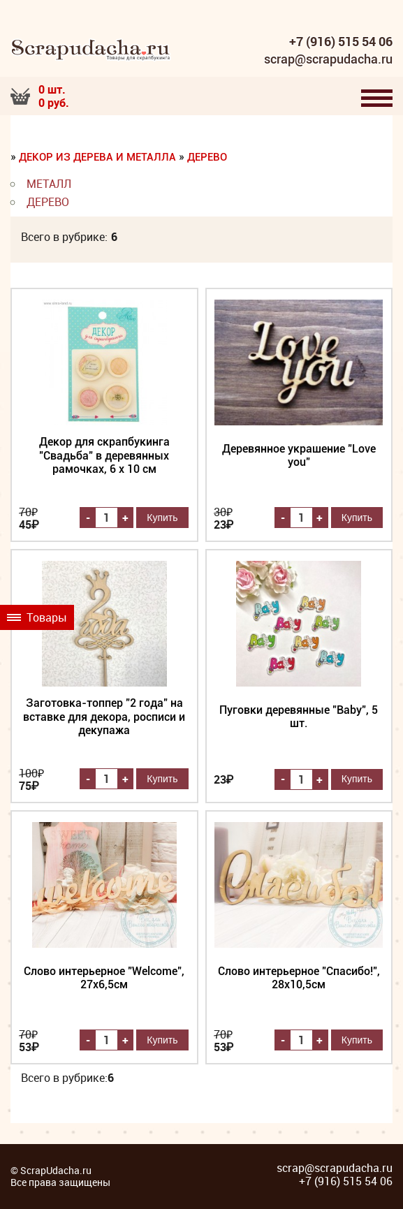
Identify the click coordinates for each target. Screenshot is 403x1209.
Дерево (207, 157)
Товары (37, 617)
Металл (49, 183)
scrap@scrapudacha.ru (328, 59)
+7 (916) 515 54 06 (341, 42)
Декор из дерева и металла (97, 157)
